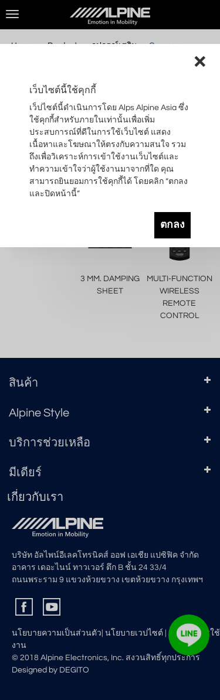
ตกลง (172, 225)
